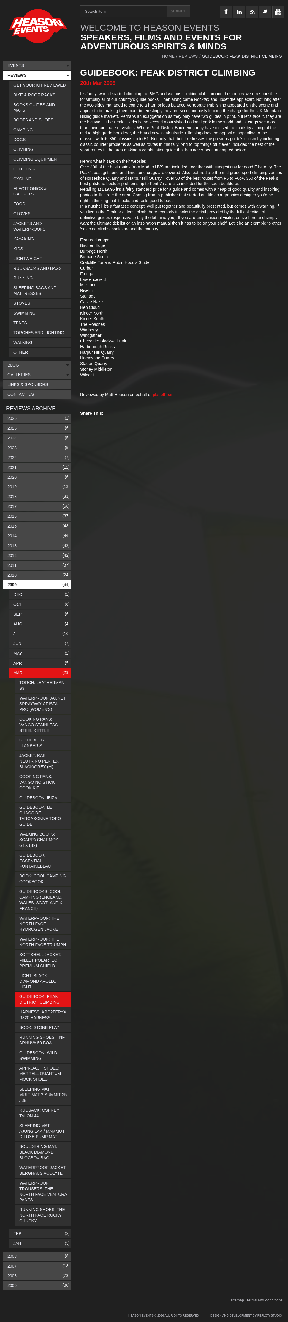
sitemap (237, 1300)
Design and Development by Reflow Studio (246, 1315)
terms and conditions (265, 1300)
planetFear (163, 394)
